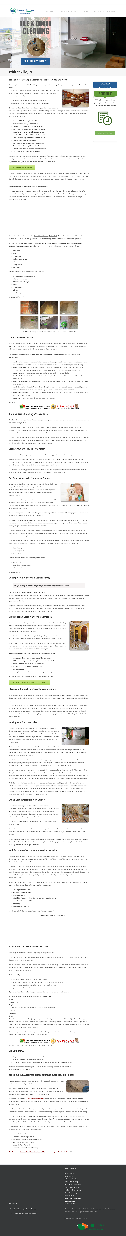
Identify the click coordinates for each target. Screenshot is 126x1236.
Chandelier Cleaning (70, 1193)
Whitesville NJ (67, 1019)
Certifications (76, 1099)
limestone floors (75, 783)
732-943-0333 (105, 85)
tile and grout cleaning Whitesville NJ (29, 93)
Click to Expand (24, 1069)
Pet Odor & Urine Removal (72, 1184)
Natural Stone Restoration (72, 1187)
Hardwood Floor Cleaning (72, 1190)
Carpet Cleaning (69, 1173)
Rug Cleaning (68, 1176)
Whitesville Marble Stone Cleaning (23, 1142)
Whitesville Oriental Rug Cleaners (23, 1137)
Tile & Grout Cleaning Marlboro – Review (23, 1209)
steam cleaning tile (77, 196)
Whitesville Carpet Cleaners (21, 1134)
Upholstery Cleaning (70, 1179)
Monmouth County (26, 520)
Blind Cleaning (69, 1195)
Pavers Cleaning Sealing (72, 1198)
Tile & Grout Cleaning (71, 1182)
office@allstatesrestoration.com (109, 2)
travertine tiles (58, 872)
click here (72, 1152)
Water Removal (69, 1201)
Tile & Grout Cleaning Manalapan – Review (23, 1214)
